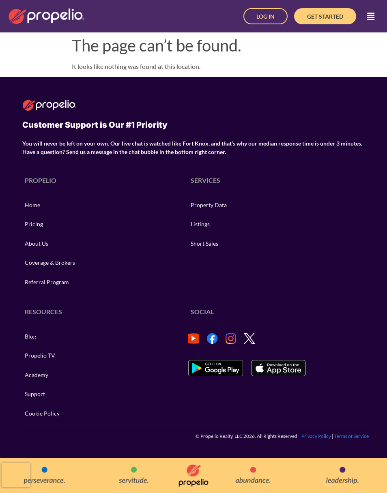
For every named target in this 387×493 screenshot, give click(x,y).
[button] (371, 16)
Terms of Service (351, 436)
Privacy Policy (316, 436)
